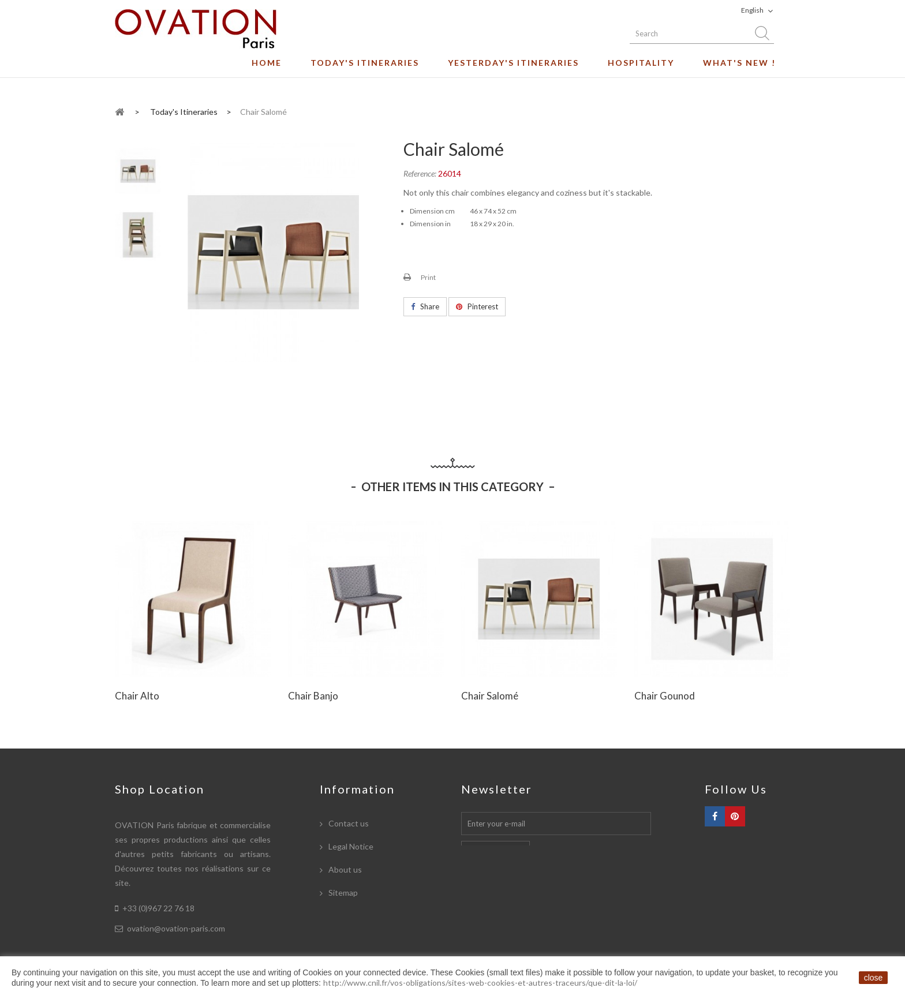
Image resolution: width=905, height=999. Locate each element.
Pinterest (477, 306)
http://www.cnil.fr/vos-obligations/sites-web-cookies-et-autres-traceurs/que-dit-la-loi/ (480, 982)
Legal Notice (350, 846)
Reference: (419, 173)
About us (344, 869)
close (873, 977)
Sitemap (342, 892)
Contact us (348, 823)
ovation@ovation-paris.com (176, 928)
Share (425, 306)
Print (428, 277)
